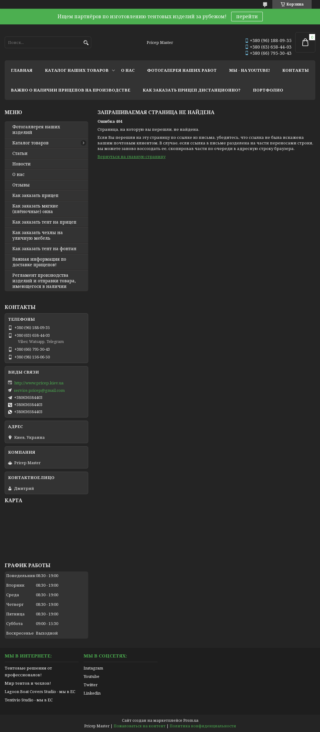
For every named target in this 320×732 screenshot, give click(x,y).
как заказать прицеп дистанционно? (191, 90)
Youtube (91, 676)
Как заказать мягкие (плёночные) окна (35, 208)
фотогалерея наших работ (182, 70)
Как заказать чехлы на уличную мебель (37, 235)
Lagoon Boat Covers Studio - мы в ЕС (40, 691)
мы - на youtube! (249, 70)
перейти (247, 16)
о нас (128, 70)
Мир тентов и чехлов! (28, 683)
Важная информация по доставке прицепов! (39, 262)
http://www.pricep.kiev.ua (38, 382)
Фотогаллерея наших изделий (36, 129)
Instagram (93, 668)
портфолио (268, 90)
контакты (295, 70)
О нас (18, 174)
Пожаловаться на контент (140, 726)
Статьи (20, 153)
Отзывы (21, 185)
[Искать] (85, 42)
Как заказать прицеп (35, 195)
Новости (21, 164)
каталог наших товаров (77, 70)
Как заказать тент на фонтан (44, 248)
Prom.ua (190, 720)
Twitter (90, 684)
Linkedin (92, 693)
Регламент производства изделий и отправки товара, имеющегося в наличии (44, 280)
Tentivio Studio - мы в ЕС (29, 700)
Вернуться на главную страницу (131, 156)
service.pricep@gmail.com (39, 390)
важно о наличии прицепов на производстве (70, 90)
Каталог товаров (30, 143)
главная (21, 70)
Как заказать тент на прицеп (44, 222)
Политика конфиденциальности (203, 726)
